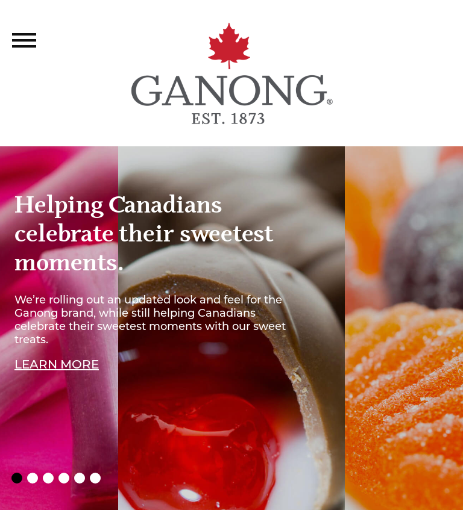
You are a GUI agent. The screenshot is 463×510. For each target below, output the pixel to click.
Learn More (56, 365)
